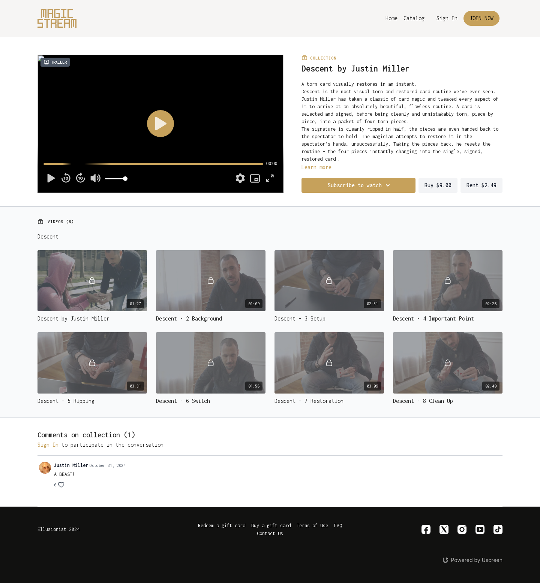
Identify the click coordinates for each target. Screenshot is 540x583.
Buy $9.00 (438, 185)
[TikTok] (498, 529)
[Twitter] (444, 529)
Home (392, 18)
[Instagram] (462, 529)
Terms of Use (312, 525)
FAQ (338, 525)
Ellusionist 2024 (59, 529)
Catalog (414, 18)
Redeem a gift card (221, 525)
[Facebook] (426, 529)
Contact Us (270, 533)
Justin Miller (71, 465)
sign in (48, 444)
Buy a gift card (271, 525)
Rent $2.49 (481, 185)
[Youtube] (480, 529)
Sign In (447, 18)
